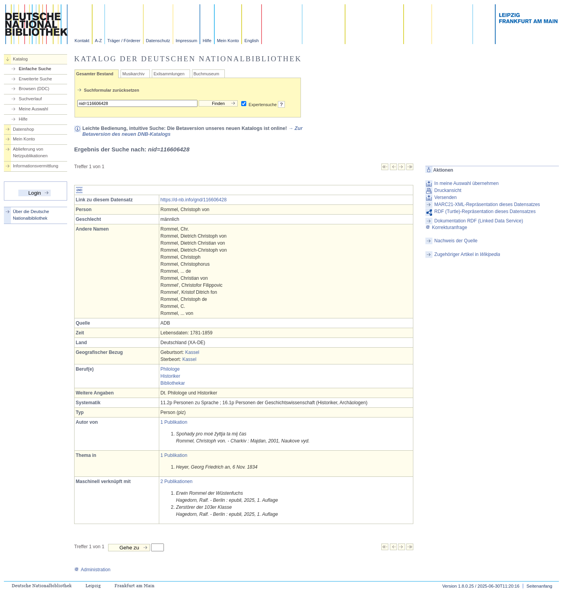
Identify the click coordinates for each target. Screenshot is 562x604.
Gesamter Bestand (94, 73)
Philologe (170, 369)
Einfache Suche (35, 68)
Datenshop (23, 129)
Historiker (170, 376)
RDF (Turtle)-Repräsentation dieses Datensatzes (485, 211)
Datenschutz (158, 40)
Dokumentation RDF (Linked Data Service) (478, 221)
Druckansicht (447, 190)
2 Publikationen (176, 481)
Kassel (192, 352)
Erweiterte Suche (35, 78)
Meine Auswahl (33, 109)
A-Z (98, 40)
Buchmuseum (206, 73)
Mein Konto (228, 40)
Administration (92, 569)
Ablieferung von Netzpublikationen (30, 152)
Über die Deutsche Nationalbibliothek (31, 214)
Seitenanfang (539, 586)
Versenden (445, 197)
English (251, 40)
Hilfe (207, 40)
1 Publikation (173, 422)
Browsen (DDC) (34, 88)
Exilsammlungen (168, 73)
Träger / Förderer (123, 40)
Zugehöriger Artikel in (467, 254)
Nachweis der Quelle (456, 240)
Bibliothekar (172, 383)
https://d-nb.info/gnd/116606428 (193, 200)
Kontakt (82, 40)
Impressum (186, 40)
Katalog (20, 59)
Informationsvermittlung (35, 165)
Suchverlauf (30, 98)
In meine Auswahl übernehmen (466, 183)
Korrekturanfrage (446, 227)
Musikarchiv (133, 73)
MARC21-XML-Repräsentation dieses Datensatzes (487, 204)
